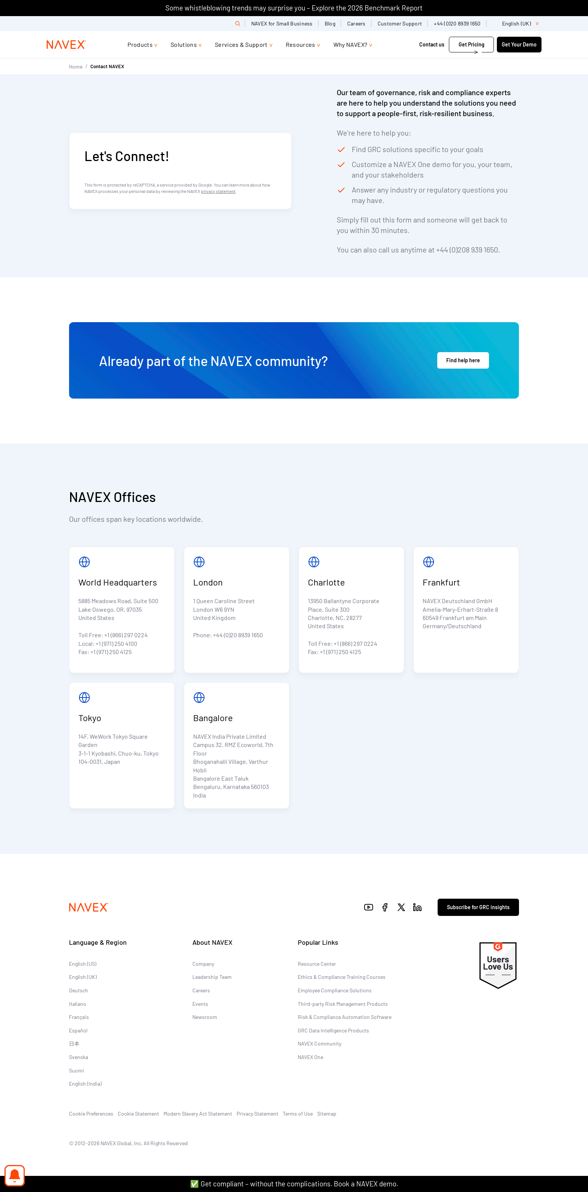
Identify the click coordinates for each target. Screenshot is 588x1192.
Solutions (184, 44)
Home (75, 66)
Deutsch (78, 990)
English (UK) (83, 977)
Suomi (76, 1070)
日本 (74, 1043)
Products (140, 44)
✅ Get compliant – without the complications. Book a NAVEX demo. (294, 1183)
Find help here (463, 360)
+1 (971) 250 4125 (111, 651)
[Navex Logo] (66, 44)
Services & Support (241, 44)
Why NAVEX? (350, 44)
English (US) (82, 963)
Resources (300, 44)
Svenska (78, 1057)
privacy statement (218, 191)
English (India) (85, 1083)
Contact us (431, 44)
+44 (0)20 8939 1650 (457, 23)
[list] (517, 24)
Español (78, 1030)
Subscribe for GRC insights (478, 907)
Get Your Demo (519, 44)
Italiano (77, 1004)
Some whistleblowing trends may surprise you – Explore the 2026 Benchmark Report (294, 7)
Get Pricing (471, 44)
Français (79, 1017)
